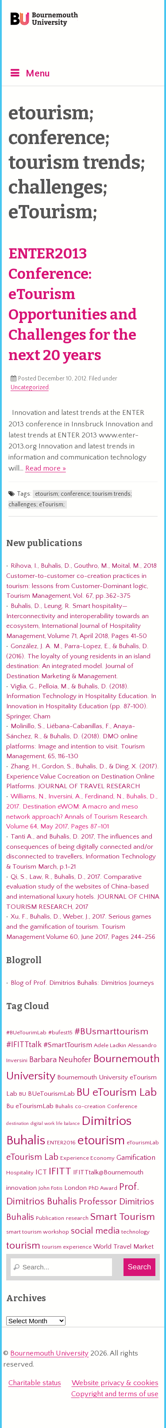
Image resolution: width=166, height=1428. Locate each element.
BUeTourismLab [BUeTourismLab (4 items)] (51, 1094)
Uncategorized (30, 387)
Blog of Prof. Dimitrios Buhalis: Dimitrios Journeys (82, 983)
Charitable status (34, 1383)
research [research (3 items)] (77, 1218)
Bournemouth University (44, 20)
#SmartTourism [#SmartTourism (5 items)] (67, 1045)
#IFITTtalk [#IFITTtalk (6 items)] (24, 1044)
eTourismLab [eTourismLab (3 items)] (143, 1142)
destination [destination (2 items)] (17, 1123)
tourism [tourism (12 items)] (23, 1245)
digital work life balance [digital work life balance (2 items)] (55, 1123)
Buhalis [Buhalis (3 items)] (64, 1106)
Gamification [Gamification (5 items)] (135, 1158)
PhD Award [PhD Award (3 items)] (103, 1188)
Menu (38, 73)
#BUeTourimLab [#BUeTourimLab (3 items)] (26, 1032)
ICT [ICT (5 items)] (41, 1172)
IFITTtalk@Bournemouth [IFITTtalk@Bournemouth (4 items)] (108, 1172)
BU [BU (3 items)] (22, 1094)
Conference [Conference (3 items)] (122, 1106)
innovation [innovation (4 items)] (21, 1188)
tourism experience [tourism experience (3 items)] (67, 1247)
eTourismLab (97, 43)
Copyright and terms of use (114, 1394)
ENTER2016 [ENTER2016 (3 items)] (61, 1142)
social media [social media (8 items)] (95, 1231)
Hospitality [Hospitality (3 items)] (20, 1173)
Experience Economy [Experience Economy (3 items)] (87, 1158)
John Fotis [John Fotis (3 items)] (50, 1188)
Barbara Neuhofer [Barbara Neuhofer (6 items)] (60, 1059)
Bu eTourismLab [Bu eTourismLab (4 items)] (30, 1106)
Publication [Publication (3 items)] (50, 1218)
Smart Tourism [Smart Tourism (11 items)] (122, 1217)
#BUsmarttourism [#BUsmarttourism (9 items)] (111, 1031)
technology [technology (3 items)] (135, 1232)
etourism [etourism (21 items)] (101, 1140)
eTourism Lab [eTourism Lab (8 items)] (32, 1157)
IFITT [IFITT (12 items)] (60, 1171)
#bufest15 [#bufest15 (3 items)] (60, 1032)
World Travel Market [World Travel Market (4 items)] (123, 1246)
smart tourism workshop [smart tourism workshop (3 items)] (37, 1232)
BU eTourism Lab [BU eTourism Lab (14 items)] (117, 1092)
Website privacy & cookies (115, 1383)
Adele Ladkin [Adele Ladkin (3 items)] (110, 1045)
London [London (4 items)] (75, 1188)
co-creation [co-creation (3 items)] (90, 1106)
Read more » (45, 468)
